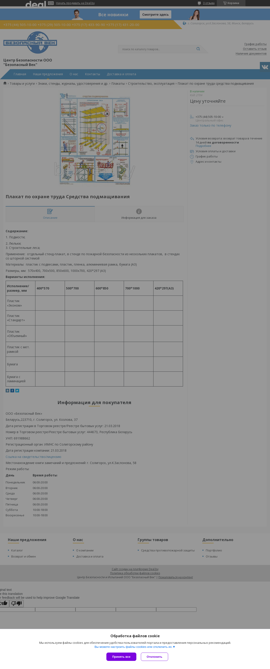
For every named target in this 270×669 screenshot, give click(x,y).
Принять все (121, 656)
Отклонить (154, 656)
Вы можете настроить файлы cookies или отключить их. (133, 647)
